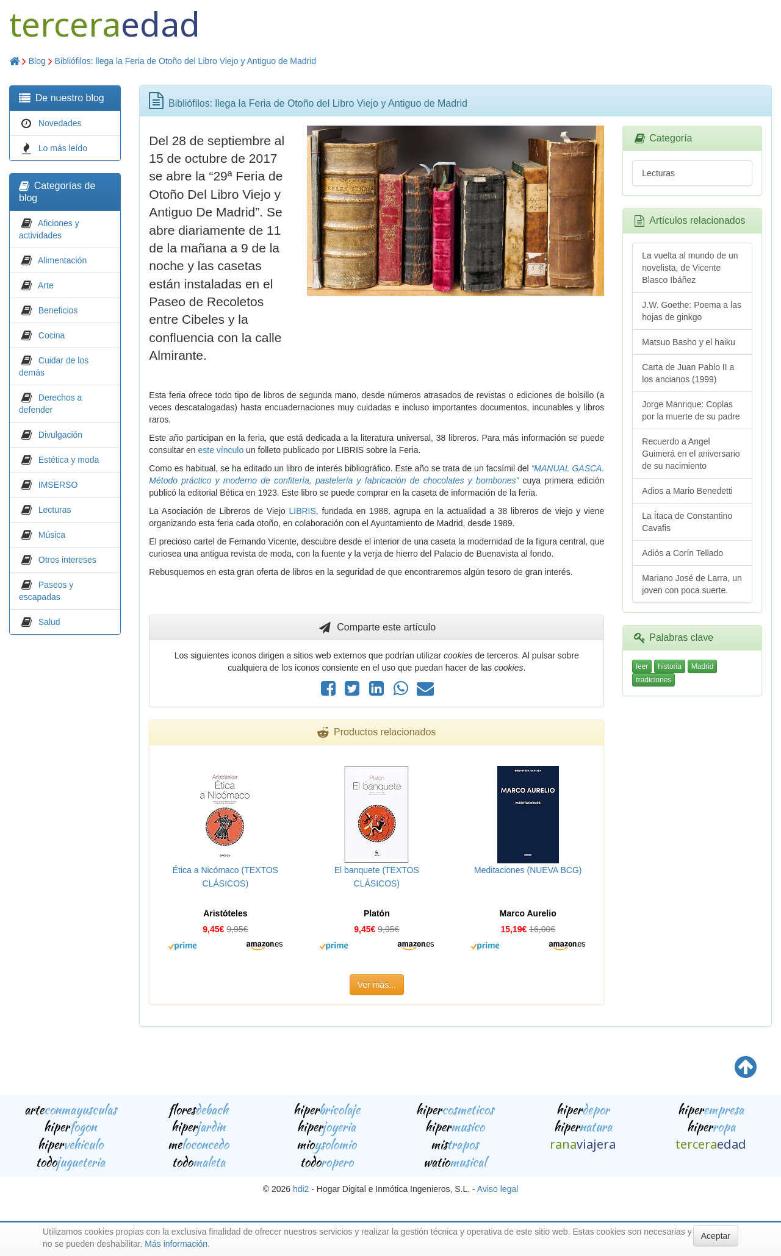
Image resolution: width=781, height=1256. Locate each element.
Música (51, 535)
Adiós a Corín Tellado (682, 553)
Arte (46, 285)
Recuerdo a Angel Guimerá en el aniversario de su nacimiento (691, 454)
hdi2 (301, 1189)
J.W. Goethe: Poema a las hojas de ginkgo (691, 311)
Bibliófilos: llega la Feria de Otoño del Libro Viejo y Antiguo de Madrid (186, 61)
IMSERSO (58, 485)
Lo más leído (62, 148)
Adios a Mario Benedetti (687, 491)
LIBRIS (302, 511)
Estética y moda (68, 460)
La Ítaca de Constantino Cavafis (687, 522)
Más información (176, 1244)
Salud (49, 622)
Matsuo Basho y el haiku (688, 342)
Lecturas (54, 510)
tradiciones (653, 680)
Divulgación (60, 435)
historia (670, 666)
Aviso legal (497, 1189)
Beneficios (58, 310)
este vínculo (221, 450)
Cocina (51, 335)
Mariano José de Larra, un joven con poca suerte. (691, 584)
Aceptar (715, 1236)
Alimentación (62, 260)
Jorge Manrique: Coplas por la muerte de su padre (691, 410)
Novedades (60, 123)
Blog (37, 61)
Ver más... (377, 985)
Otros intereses (67, 560)
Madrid (702, 666)
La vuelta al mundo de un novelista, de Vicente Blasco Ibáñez (690, 268)
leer (642, 666)
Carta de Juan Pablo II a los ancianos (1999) (688, 373)
